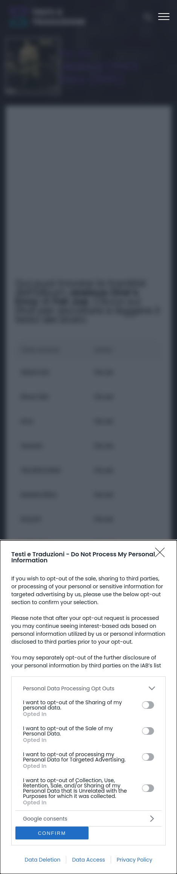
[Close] (162, 555)
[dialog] (88, 707)
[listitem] (88, 688)
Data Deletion (43, 859)
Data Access (88, 859)
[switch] (148, 705)
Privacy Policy (135, 859)
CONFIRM (52, 833)
